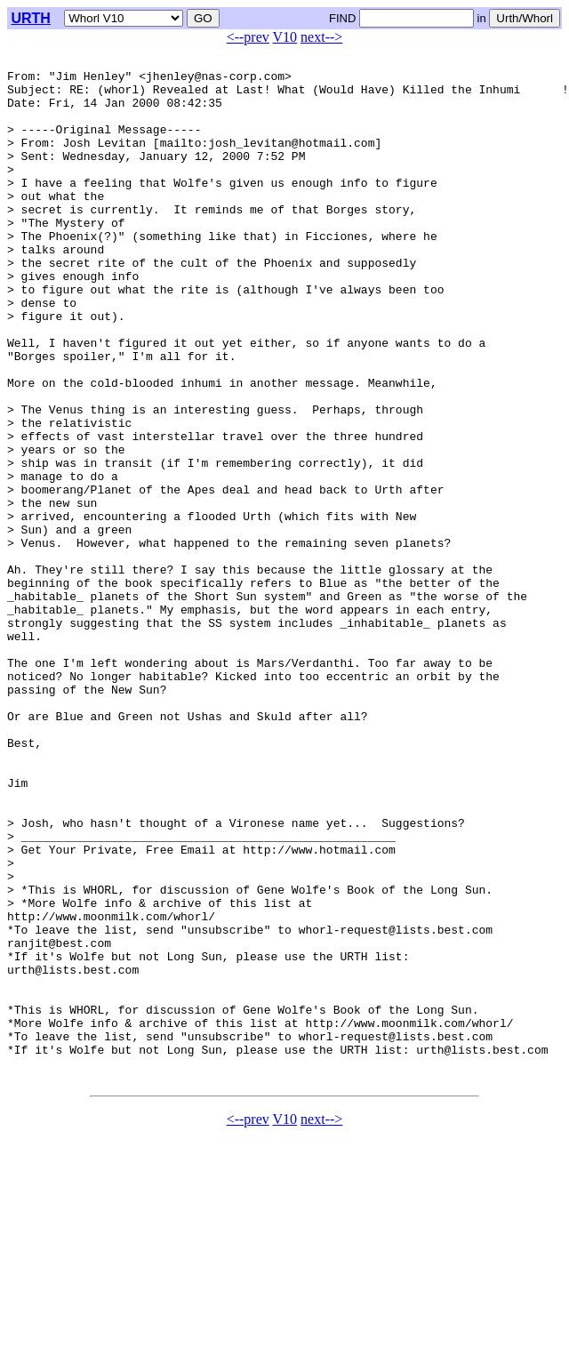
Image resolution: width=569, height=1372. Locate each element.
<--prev (248, 36)
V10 (285, 36)
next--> (321, 36)
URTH (30, 18)
